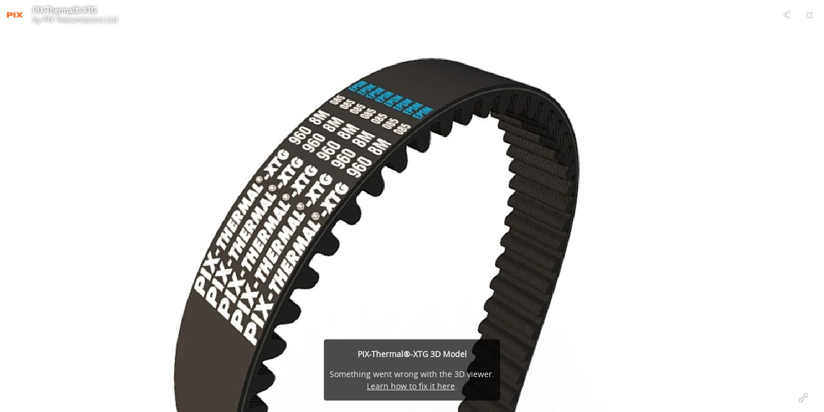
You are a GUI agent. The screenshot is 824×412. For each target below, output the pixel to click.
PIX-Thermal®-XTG (64, 10)
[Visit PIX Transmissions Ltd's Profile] (15, 15)
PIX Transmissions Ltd (80, 19)
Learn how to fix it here (411, 386)
